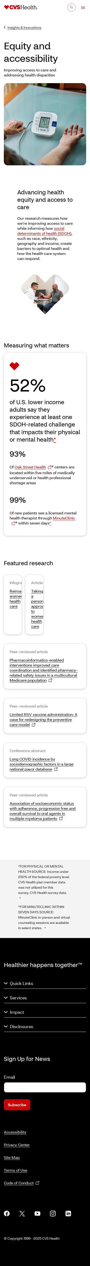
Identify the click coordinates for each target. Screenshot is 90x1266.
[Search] (71, 7)
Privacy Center (17, 1144)
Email (9, 1077)
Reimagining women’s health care (21, 598)
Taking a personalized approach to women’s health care (42, 608)
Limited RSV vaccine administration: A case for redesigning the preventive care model (43, 719)
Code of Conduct (21, 1183)
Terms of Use (15, 1170)
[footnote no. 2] (45, 928)
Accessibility (15, 1131)
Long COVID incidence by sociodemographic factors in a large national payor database (41, 764)
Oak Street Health (33, 467)
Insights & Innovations (22, 27)
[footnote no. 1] (20, 898)
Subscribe (17, 1104)
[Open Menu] (81, 7)
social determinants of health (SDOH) (44, 231)
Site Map (12, 1157)
